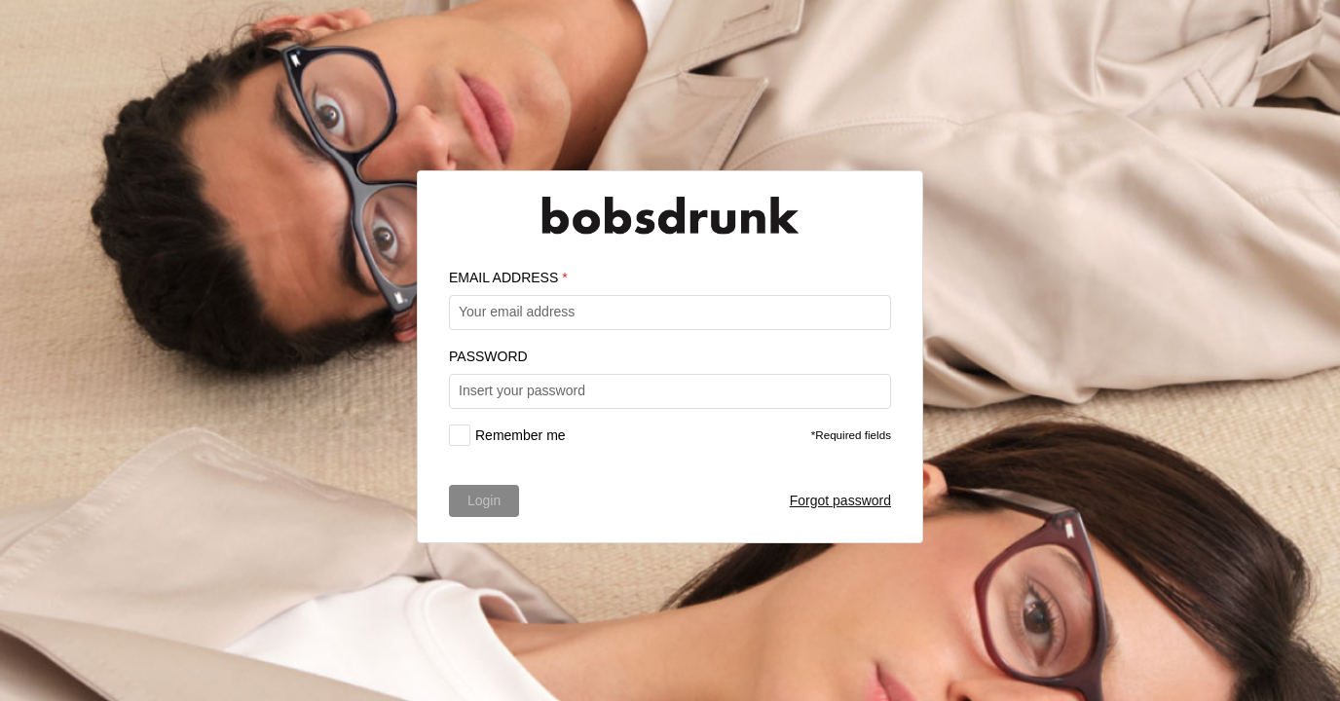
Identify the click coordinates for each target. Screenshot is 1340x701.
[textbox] (670, 312)
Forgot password (840, 500)
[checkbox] (507, 435)
